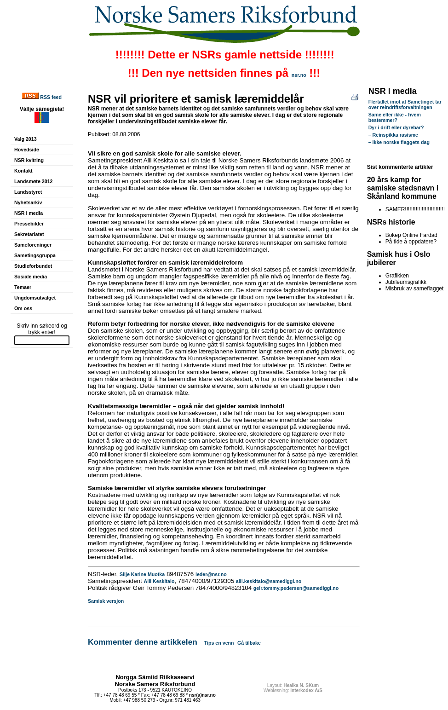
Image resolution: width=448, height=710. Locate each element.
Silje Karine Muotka (142, 574)
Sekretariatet (29, 234)
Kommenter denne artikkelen (142, 642)
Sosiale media (30, 276)
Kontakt (23, 170)
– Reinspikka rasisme (393, 135)
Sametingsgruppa (35, 255)
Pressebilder (29, 223)
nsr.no (299, 75)
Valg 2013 (25, 139)
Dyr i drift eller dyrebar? (396, 127)
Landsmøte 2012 (33, 181)
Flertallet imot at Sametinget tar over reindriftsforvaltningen (405, 104)
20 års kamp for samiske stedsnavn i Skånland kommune (403, 188)
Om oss (23, 308)
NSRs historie (391, 222)
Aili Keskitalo (159, 581)
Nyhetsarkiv (28, 202)
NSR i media (28, 213)
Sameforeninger (33, 245)
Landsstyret (28, 192)
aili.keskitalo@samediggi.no (268, 581)
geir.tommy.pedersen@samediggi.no (296, 588)
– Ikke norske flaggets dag (399, 142)
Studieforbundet (33, 266)
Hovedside (26, 149)
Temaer (22, 287)
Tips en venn (219, 643)
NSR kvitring (29, 160)
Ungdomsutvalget (35, 297)
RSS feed (51, 97)
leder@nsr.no (211, 574)
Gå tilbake (249, 643)
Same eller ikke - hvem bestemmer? (394, 117)
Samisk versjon (106, 601)
